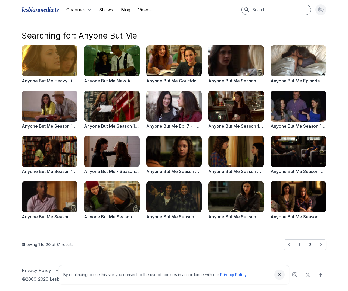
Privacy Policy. (233, 274)
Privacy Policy (36, 270)
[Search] (276, 10)
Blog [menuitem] (125, 9)
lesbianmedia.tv (40, 9)
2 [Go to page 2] (310, 244)
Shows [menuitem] (106, 9)
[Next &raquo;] (321, 244)
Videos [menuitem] (145, 9)
